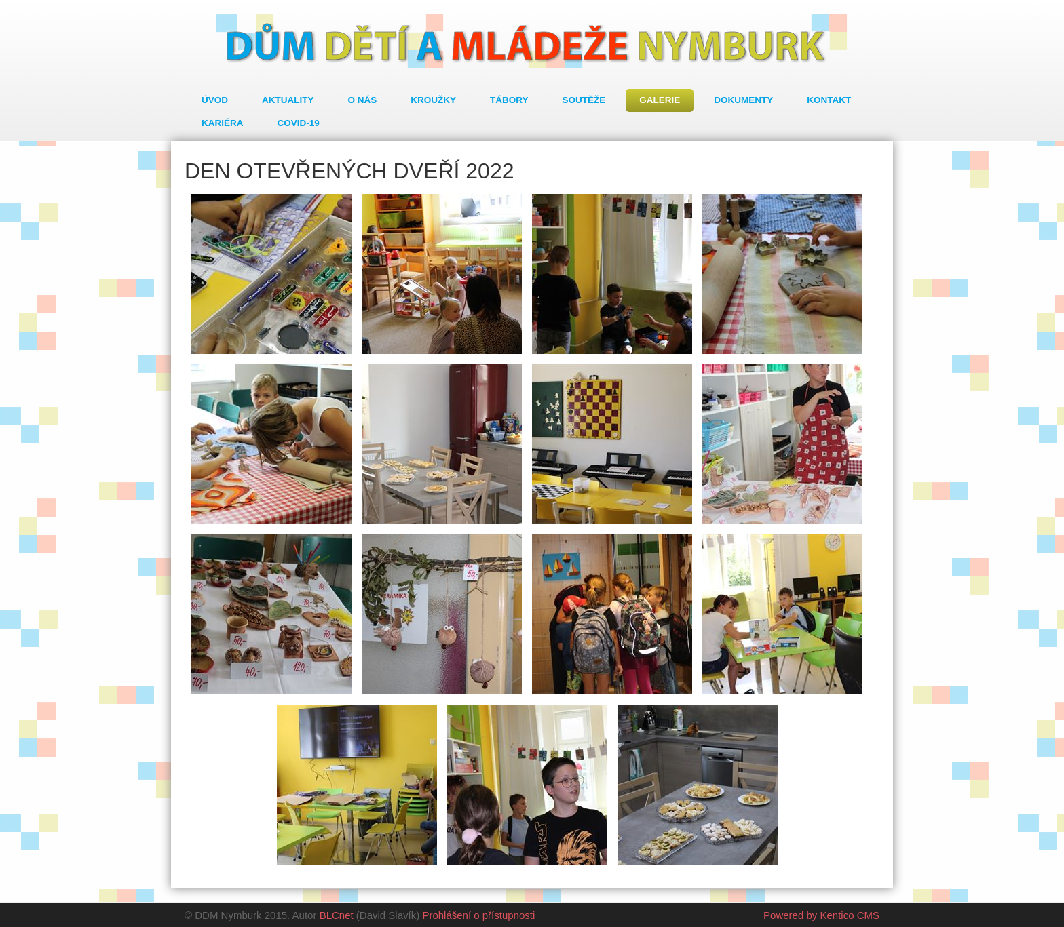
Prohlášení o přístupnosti (478, 915)
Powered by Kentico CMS (821, 915)
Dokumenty (743, 100)
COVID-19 (299, 123)
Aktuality (288, 100)
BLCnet (337, 915)
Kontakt (829, 100)
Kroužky (433, 100)
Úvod (215, 100)
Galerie (659, 100)
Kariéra (223, 123)
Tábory (509, 100)
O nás (362, 100)
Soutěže (584, 100)
